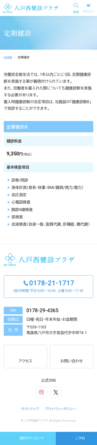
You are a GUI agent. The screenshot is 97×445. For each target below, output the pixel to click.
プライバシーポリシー (60, 409)
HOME (8, 57)
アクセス (25, 356)
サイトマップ (30, 409)
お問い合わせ (71, 356)
